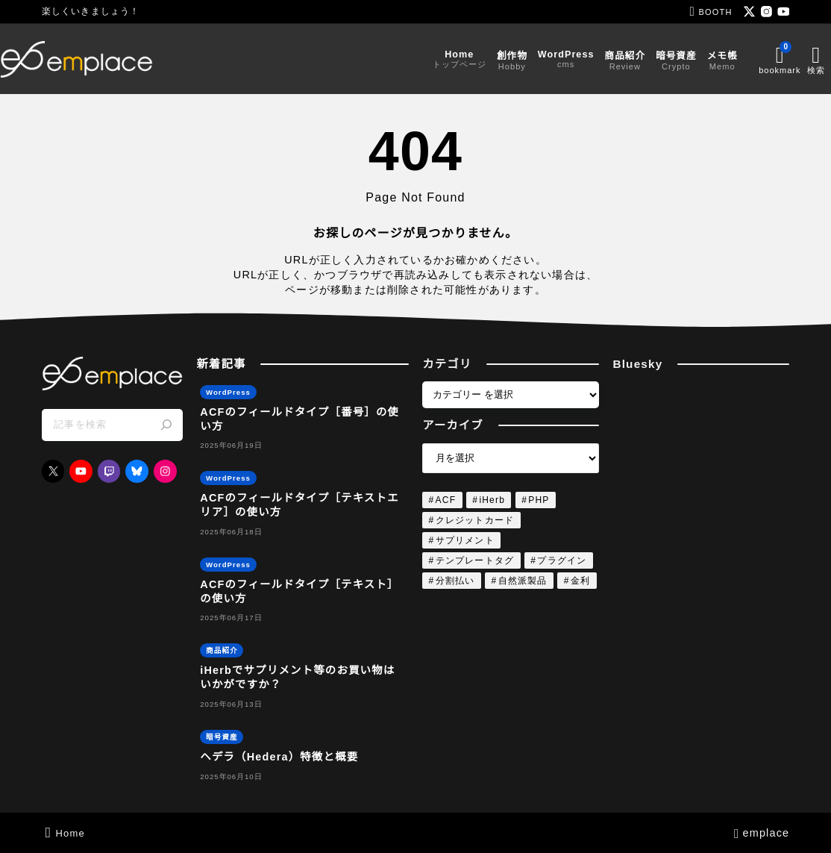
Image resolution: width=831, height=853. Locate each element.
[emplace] (118, 59)
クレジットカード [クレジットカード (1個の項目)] (475, 520)
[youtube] (783, 11)
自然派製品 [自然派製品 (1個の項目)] (523, 580)
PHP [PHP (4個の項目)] (538, 500)
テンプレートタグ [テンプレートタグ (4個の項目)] (475, 560)
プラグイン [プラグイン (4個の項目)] (561, 560)
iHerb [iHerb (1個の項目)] (492, 500)
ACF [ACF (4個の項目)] (446, 500)
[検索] (166, 425)
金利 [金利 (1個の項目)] (580, 580)
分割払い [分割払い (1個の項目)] (455, 580)
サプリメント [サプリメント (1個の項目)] (465, 540)
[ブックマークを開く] (738, 59)
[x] (749, 11)
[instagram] (766, 11)
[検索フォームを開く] (777, 59)
